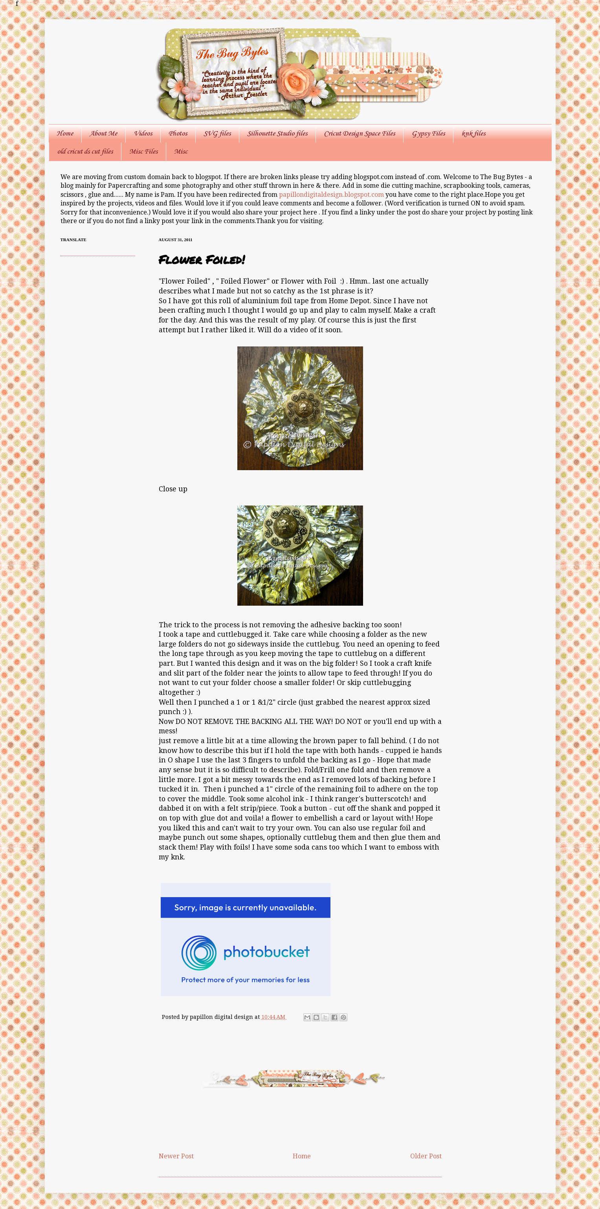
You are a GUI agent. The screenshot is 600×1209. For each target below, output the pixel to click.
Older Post (426, 1156)
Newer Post (176, 1156)
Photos (178, 133)
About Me (103, 133)
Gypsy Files (428, 133)
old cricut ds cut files (85, 151)
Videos (143, 133)
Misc (180, 151)
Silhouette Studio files (277, 133)
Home (65, 133)
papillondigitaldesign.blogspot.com (332, 194)
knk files (473, 133)
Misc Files (143, 151)
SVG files (217, 133)
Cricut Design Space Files (359, 133)
